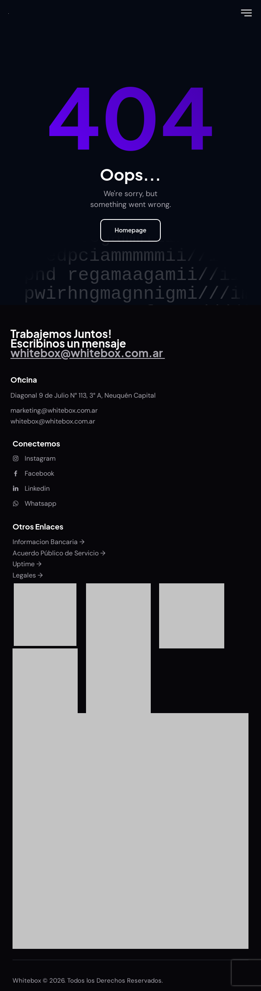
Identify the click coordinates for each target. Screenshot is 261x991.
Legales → (28, 575)
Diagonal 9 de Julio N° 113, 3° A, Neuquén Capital (83, 395)
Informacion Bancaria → (48, 541)
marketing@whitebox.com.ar (54, 410)
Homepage (130, 230)
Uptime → (27, 564)
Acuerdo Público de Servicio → (59, 553)
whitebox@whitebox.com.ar (52, 421)
